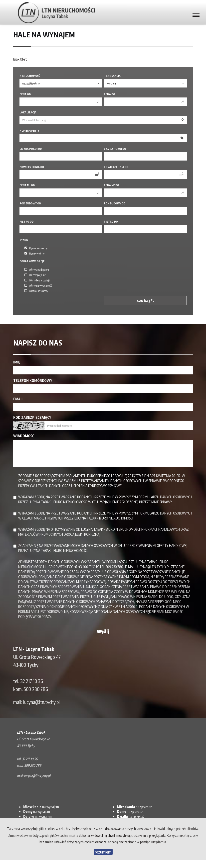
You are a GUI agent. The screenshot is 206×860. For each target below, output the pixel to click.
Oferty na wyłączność (38, 285)
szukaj (145, 300)
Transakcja (112, 75)
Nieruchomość (29, 75)
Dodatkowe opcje (31, 261)
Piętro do (111, 221)
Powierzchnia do (116, 167)
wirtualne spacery (36, 290)
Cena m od (27, 185)
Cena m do (111, 185)
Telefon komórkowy (32, 380)
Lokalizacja (27, 112)
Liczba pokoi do (115, 148)
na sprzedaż (134, 807)
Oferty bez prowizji (37, 280)
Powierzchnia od (31, 167)
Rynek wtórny (34, 253)
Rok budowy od (30, 203)
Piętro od (26, 221)
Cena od (25, 94)
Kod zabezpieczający (32, 417)
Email (18, 399)
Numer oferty (29, 130)
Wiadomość (23, 436)
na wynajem (41, 807)
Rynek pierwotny (35, 248)
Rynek (23, 239)
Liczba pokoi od (30, 148)
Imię (16, 362)
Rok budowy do (114, 203)
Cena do (109, 94)
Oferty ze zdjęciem (36, 269)
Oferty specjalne (35, 275)
